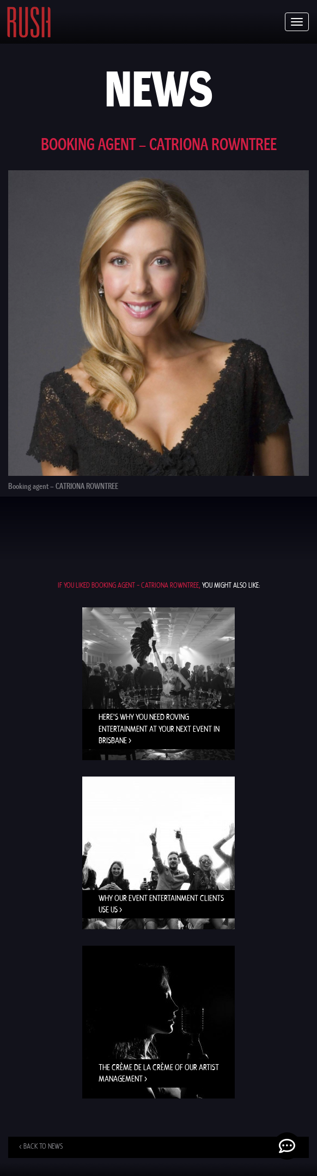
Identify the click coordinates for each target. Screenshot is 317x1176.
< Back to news (41, 1146)
